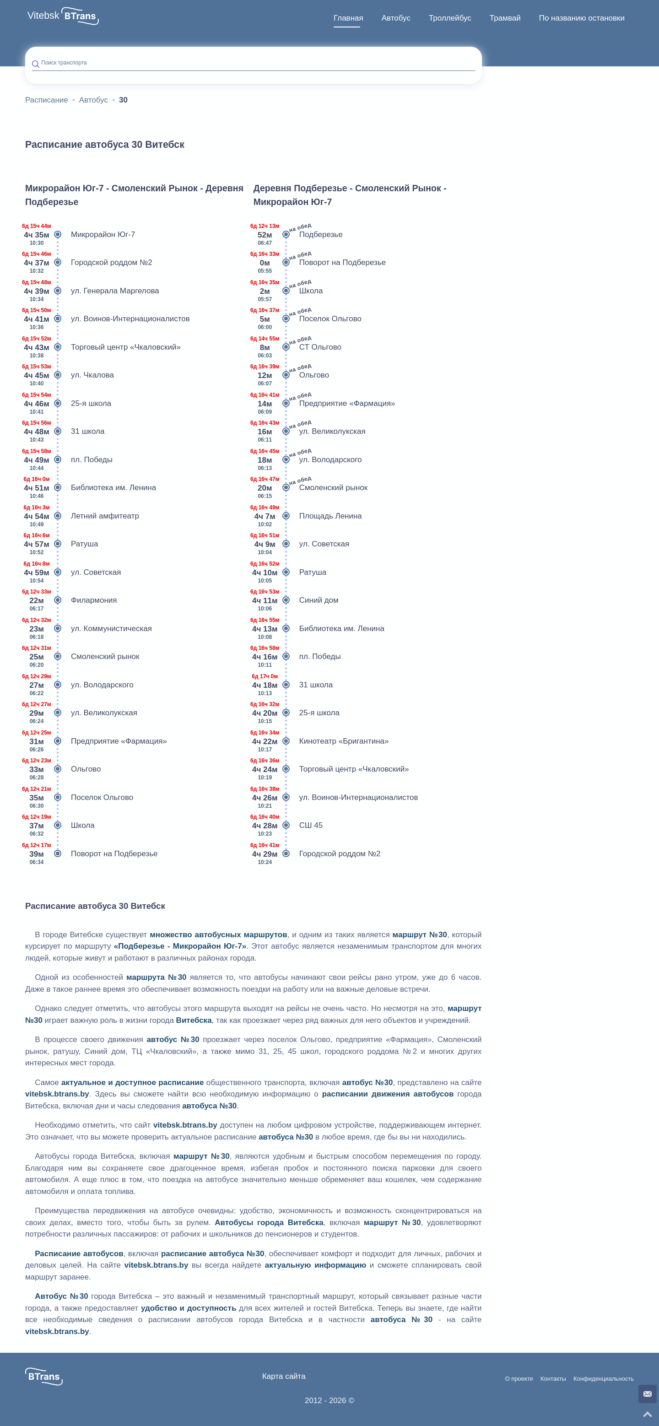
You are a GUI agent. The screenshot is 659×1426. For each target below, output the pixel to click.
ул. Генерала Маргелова (92, 291)
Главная (348, 18)
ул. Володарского (79, 685)
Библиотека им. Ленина (90, 488)
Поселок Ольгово (79, 797)
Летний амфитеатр (82, 516)
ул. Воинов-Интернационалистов (107, 319)
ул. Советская (73, 572)
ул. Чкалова (69, 375)
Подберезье (298, 234)
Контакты (553, 1379)
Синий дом (296, 600)
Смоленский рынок (82, 656)
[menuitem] (348, 18)
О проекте (519, 1379)
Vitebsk (43, 15)
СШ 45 (288, 825)
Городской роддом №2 (88, 262)
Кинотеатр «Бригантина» (321, 741)
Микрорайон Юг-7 (80, 234)
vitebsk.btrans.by (57, 1094)
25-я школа (68, 403)
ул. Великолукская (81, 713)
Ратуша (61, 544)
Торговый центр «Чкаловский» (103, 347)
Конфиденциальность (603, 1379)
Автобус (396, 18)
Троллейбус (450, 18)
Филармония (71, 600)
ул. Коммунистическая (88, 629)
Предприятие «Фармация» (96, 741)
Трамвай (505, 18)
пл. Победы (69, 460)
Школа (60, 825)
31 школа (64, 431)
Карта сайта (284, 1376)
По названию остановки (582, 18)
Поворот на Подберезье (91, 854)
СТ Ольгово (297, 347)
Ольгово (63, 769)
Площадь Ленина (308, 516)
